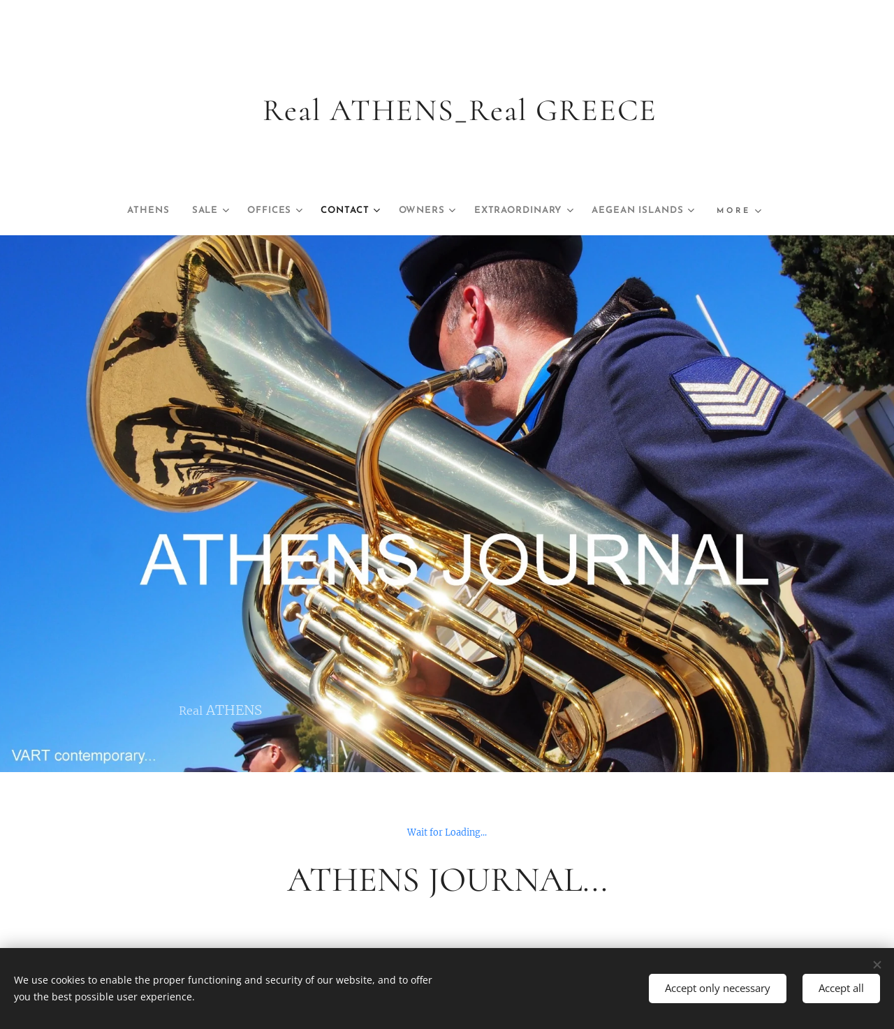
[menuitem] (195, 210)
